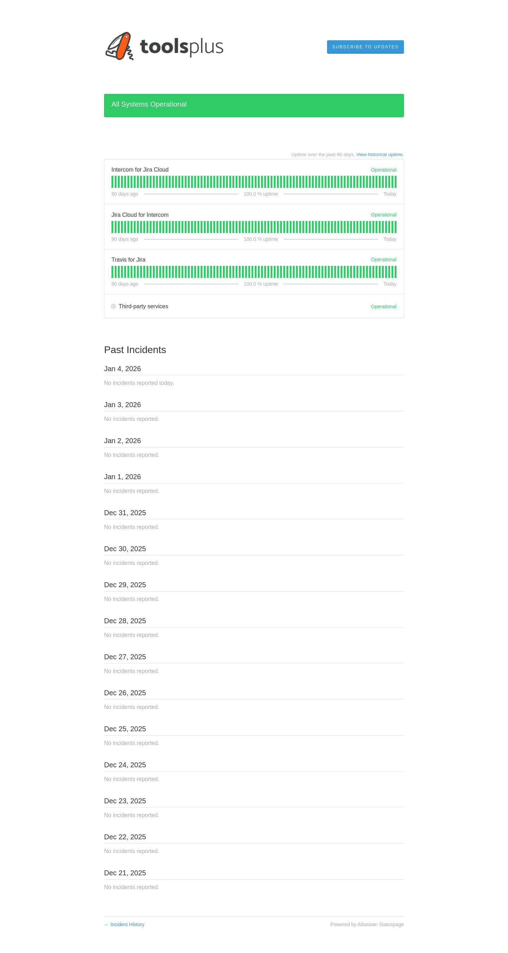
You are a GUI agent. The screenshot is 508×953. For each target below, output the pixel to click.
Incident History (124, 924)
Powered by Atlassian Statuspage (367, 924)
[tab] (112, 182)
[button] (365, 47)
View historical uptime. (380, 154)
